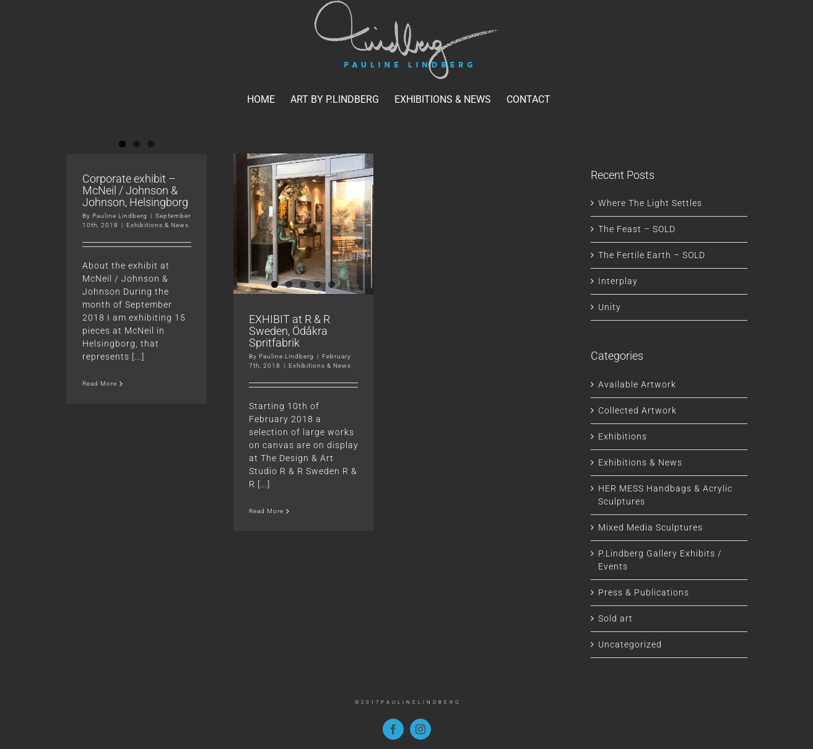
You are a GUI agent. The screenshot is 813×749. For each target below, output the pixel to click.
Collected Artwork (637, 410)
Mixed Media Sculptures (650, 527)
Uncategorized (630, 644)
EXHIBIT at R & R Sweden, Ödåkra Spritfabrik (289, 378)
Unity (609, 307)
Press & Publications (643, 592)
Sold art (615, 618)
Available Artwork (637, 384)
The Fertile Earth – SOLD (651, 255)
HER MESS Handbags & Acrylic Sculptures (665, 494)
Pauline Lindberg (119, 215)
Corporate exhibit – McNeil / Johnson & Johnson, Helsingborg (135, 190)
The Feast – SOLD (637, 229)
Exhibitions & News (157, 225)
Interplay (618, 281)
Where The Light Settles (650, 203)
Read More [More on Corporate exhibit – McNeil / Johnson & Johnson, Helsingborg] (99, 383)
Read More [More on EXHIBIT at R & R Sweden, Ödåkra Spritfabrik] (266, 558)
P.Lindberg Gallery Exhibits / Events (660, 559)
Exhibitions (622, 436)
